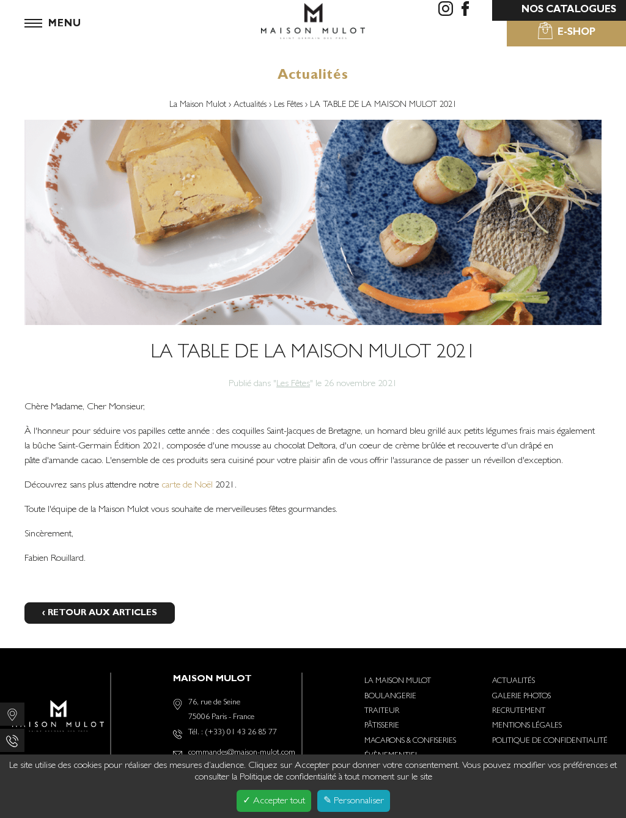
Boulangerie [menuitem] (390, 697)
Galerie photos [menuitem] (521, 697)
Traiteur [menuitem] (381, 711)
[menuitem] (445, 10)
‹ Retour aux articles (99, 613)
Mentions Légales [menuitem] (527, 726)
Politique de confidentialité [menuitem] (550, 741)
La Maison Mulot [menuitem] (397, 681)
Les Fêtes (289, 105)
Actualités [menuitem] (513, 681)
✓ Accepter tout (274, 801)
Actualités (251, 105)
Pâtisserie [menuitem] (381, 726)
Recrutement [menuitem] (518, 711)
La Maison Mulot (199, 105)
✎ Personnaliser (353, 801)
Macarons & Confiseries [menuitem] (410, 741)
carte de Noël (186, 486)
